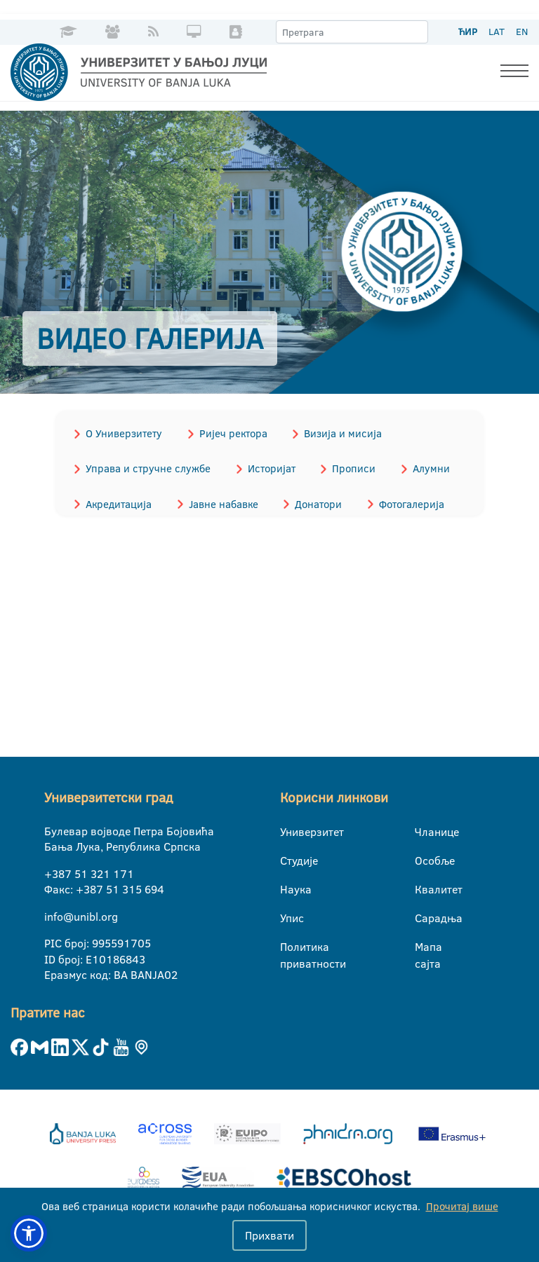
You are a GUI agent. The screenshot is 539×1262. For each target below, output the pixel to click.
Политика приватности (289, 946)
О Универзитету (122, 432)
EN (522, 32)
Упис (289, 917)
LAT (496, 32)
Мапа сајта (423, 946)
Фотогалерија (402, 501)
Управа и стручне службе (146, 467)
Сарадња (423, 917)
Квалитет (423, 888)
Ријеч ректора (229, 432)
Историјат (267, 467)
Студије (289, 859)
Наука (289, 888)
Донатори (311, 501)
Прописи (347, 467)
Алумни (422, 467)
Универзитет (289, 831)
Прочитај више (462, 1206)
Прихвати (269, 1235)
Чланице (423, 831)
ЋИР (467, 32)
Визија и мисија (336, 432)
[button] (29, 1233)
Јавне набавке (219, 501)
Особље (423, 859)
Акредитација (117, 501)
